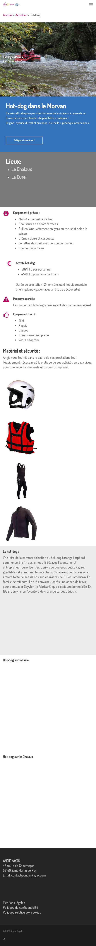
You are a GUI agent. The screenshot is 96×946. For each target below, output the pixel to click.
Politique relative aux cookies (22, 912)
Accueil (7, 15)
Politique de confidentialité (20, 907)
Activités (21, 15)
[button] (91, 4)
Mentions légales (14, 903)
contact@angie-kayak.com (28, 875)
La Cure (18, 177)
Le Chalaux (21, 169)
